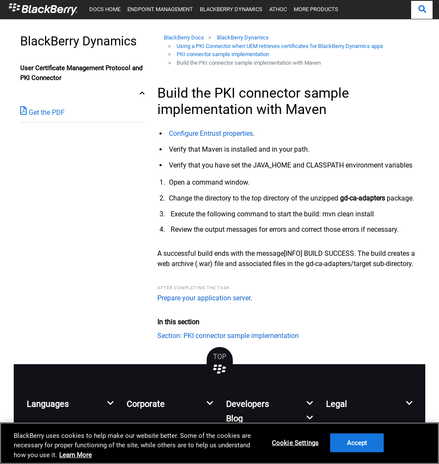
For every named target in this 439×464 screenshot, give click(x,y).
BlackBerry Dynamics (243, 37)
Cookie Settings (295, 443)
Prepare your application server (203, 298)
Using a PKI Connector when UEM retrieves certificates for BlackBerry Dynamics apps (280, 46)
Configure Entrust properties (211, 133)
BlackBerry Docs (184, 37)
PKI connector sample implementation (223, 54)
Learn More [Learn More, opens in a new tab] (75, 455)
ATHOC (278, 9)
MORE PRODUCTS (316, 9)
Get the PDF (42, 112)
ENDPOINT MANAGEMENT (160, 9)
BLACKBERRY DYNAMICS (231, 9)
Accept (357, 443)
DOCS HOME (104, 9)
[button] (422, 10)
